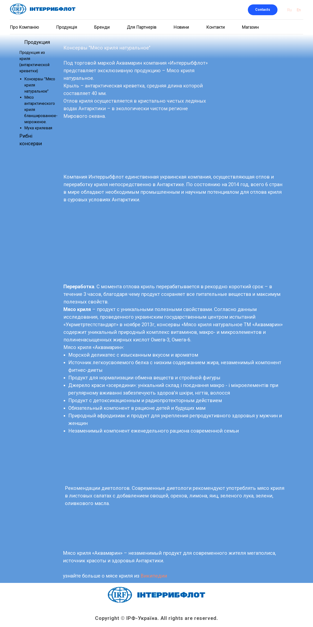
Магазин (250, 27)
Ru (289, 10)
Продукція (66, 27)
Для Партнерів (141, 27)
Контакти (215, 27)
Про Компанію (24, 27)
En (299, 10)
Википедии (154, 576)
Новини (181, 27)
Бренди (102, 27)
